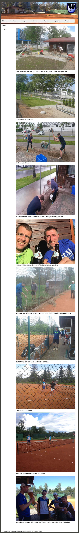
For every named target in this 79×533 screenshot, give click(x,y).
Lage (24, 21)
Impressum (28, 531)
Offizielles (5, 21)
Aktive (14, 21)
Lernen (35, 21)
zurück (4, 29)
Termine (46, 21)
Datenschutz (35, 531)
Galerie (67, 21)
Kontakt (40, 531)
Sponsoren (58, 21)
